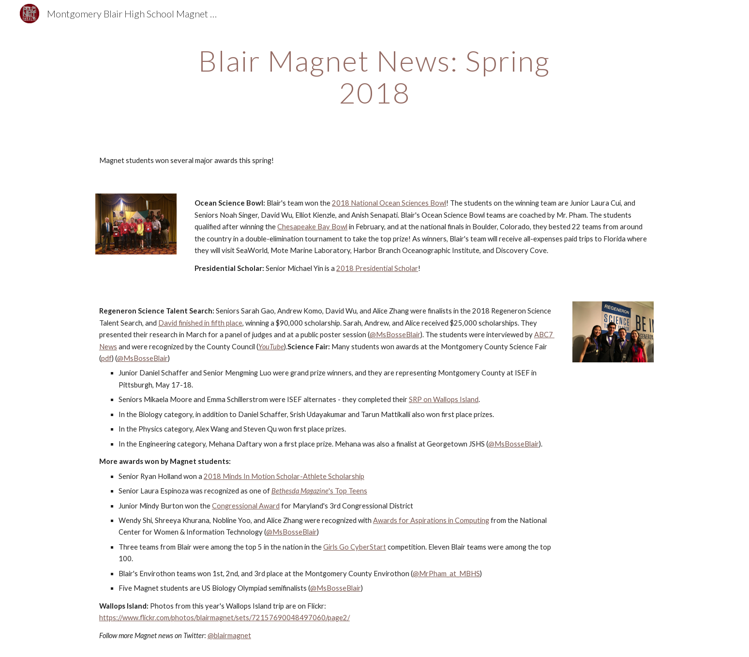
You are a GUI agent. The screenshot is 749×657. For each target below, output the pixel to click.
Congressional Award (246, 506)
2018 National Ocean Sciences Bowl (389, 203)
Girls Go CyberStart (354, 547)
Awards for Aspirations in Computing (431, 520)
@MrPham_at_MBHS (446, 573)
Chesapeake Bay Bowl (312, 227)
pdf (106, 358)
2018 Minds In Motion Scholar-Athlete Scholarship (284, 476)
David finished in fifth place (200, 323)
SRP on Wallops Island (444, 399)
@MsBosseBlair (395, 334)
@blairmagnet (229, 635)
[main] (374, 76)
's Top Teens (348, 491)
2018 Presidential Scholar (377, 268)
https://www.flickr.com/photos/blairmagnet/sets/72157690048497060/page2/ (224, 617)
